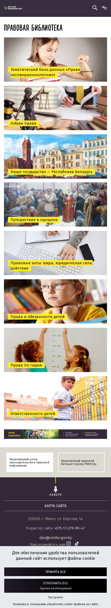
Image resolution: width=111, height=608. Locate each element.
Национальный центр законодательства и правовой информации (29, 462)
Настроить (55, 597)
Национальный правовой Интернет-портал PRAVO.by (78, 462)
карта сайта (55, 506)
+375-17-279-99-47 (69, 528)
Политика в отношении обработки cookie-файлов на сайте (55, 604)
